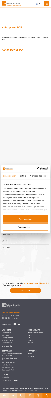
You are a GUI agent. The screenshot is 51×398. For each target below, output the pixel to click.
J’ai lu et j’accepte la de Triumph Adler (26, 284)
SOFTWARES (22, 37)
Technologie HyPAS (8, 370)
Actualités (7, 346)
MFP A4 (29, 337)
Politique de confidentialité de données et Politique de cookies (20, 390)
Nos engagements (7, 337)
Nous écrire (5, 377)
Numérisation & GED (8, 367)
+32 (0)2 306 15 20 (11, 318)
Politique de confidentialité (36, 283)
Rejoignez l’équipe (7, 340)
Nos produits (12, 37)
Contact (5, 374)
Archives (30, 342)
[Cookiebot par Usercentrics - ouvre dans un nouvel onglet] (37, 168)
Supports (32, 351)
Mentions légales (43, 388)
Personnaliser (25, 227)
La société (6, 330)
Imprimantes (31, 340)
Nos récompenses (7, 342)
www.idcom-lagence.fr (21, 388)
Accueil (4, 37)
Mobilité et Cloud (7, 365)
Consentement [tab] (9, 176)
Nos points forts (6, 332)
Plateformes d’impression (35, 332)
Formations (30, 356)
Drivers (29, 353)
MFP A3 (29, 335)
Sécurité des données (8, 362)
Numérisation (33, 37)
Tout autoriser (25, 219)
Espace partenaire (10, 381)
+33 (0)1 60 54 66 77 (12, 315)
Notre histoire (6, 335)
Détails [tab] (23, 176)
